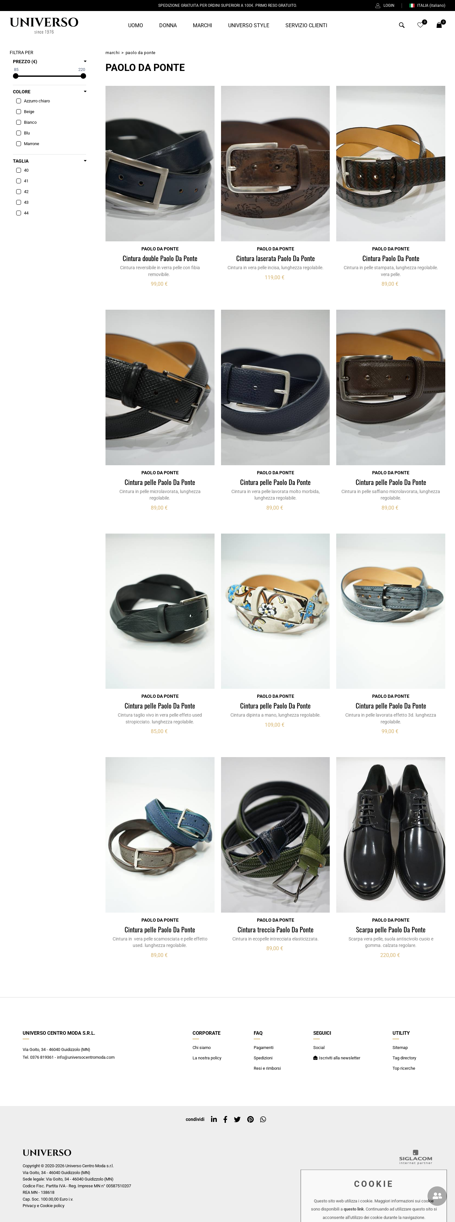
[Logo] (44, 25)
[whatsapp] (263, 1120)
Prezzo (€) (25, 61)
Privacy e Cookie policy (43, 1205)
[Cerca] (402, 26)
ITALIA (427, 5)
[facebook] (225, 1120)
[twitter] (237, 1120)
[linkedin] (214, 1120)
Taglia (20, 161)
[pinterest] (250, 1120)
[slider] (15, 76)
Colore (21, 91)
